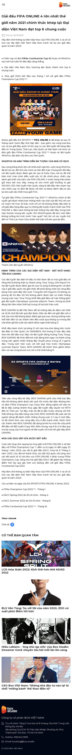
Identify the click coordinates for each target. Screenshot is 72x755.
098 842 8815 (21, 737)
